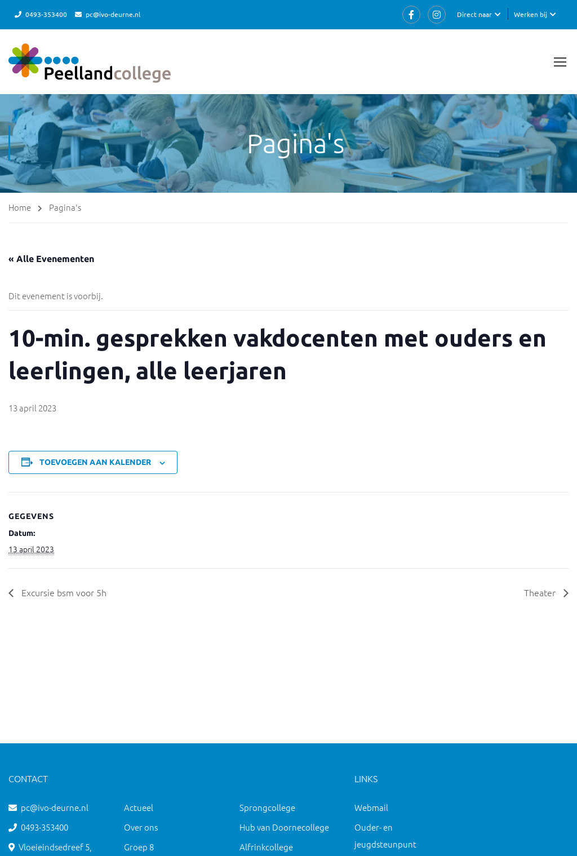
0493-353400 (46, 14)
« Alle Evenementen (51, 259)
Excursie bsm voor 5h (62, 592)
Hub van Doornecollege (284, 827)
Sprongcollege (267, 807)
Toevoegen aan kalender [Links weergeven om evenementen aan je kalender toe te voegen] (95, 462)
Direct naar (474, 14)
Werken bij (530, 14)
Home (19, 207)
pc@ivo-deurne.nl (113, 14)
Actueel (138, 807)
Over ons (141, 827)
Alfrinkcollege (266, 847)
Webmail (371, 807)
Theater (541, 592)
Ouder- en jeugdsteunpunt (385, 835)
